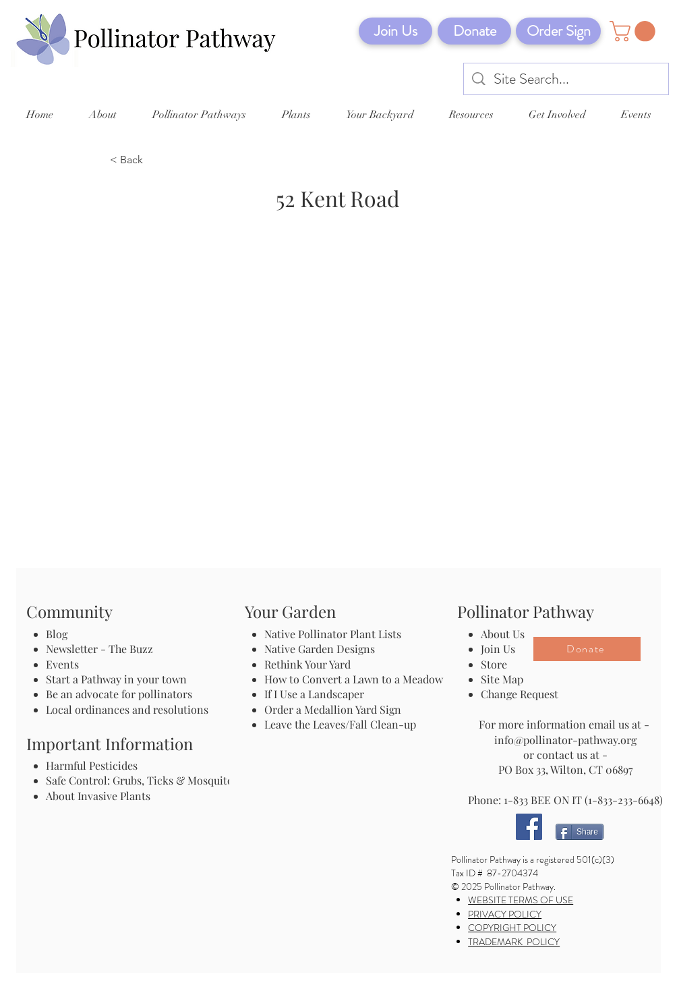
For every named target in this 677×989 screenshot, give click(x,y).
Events (62, 664)
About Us (503, 634)
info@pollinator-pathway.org (565, 740)
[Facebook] (529, 827)
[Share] (580, 832)
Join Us (498, 649)
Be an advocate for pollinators (119, 694)
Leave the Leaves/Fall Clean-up (340, 724)
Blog (59, 634)
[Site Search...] (567, 79)
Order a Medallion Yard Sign (332, 709)
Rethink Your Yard (307, 664)
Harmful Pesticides (92, 765)
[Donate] (474, 31)
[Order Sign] (558, 31)
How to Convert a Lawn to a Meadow (353, 679)
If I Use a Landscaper (314, 694)
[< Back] (154, 160)
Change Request (519, 694)
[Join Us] (395, 31)
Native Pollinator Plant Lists (332, 634)
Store (494, 664)
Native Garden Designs (319, 649)
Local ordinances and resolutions (127, 709)
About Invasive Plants (98, 796)
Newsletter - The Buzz (99, 649)
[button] (635, 31)
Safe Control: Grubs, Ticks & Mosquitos (142, 780)
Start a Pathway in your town (116, 679)
